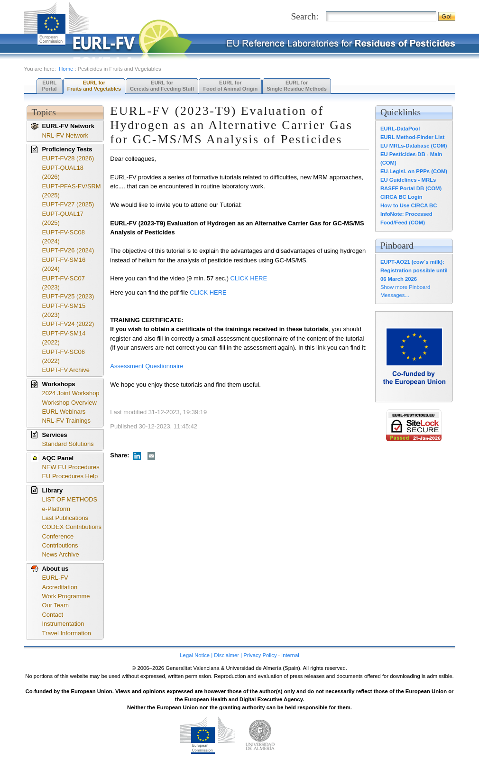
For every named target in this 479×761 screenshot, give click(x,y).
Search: (305, 16)
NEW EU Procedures (71, 467)
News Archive (60, 554)
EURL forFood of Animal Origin (230, 86)
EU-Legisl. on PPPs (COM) (413, 171)
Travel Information (67, 633)
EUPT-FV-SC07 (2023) (63, 283)
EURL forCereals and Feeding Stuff (162, 86)
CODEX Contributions (72, 526)
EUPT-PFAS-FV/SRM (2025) (71, 191)
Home (66, 69)
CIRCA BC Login (401, 197)
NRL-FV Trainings (66, 420)
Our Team (55, 605)
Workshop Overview (69, 402)
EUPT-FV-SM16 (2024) (64, 264)
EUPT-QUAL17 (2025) (63, 218)
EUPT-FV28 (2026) (68, 158)
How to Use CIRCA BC (408, 205)
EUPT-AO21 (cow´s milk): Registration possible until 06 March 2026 (414, 270)
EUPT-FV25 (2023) (68, 296)
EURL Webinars (64, 411)
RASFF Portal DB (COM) (411, 188)
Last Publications (65, 517)
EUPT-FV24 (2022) (68, 323)
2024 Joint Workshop (71, 393)
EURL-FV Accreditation (60, 582)
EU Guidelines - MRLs (408, 180)
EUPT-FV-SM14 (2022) (64, 338)
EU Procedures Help (70, 476)
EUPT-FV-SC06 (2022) (63, 356)
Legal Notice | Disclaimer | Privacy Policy (228, 655)
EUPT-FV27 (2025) (68, 204)
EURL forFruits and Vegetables (94, 86)
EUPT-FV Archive (66, 369)
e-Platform (56, 508)
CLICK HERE (249, 278)
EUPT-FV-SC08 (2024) (63, 237)
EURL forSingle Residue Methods (297, 86)
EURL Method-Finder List (412, 137)
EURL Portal (49, 86)
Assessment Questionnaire (146, 366)
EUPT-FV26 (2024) (68, 250)
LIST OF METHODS (70, 499)
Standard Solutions (68, 443)
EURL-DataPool (400, 128)
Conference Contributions (60, 541)
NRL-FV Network (65, 135)
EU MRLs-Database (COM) (413, 145)
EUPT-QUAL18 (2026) (63, 172)
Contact (52, 614)
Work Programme (66, 596)
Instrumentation (63, 623)
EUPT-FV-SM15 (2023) (64, 310)
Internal (290, 655)
